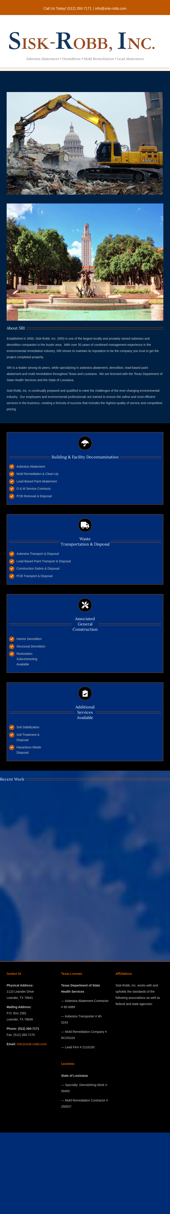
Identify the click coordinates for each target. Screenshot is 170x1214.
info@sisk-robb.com (111, 8)
